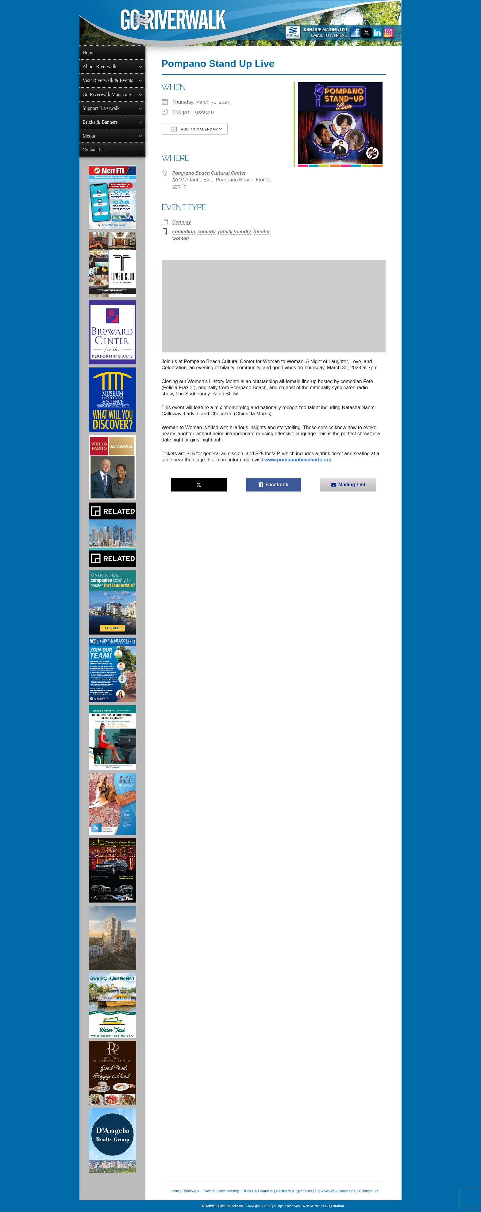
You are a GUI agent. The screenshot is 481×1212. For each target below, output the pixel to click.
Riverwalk (190, 1191)
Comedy (181, 222)
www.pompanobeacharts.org (298, 459)
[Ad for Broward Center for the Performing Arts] (112, 332)
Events (208, 1191)
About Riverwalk (100, 66)
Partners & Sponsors (294, 1191)
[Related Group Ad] (112, 535)
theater (261, 232)
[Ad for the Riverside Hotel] (112, 1073)
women (180, 238)
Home (88, 52)
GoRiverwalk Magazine (335, 1191)
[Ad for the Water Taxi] (112, 1005)
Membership (228, 1191)
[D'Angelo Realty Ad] (112, 1140)
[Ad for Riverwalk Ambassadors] (112, 670)
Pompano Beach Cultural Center (209, 173)
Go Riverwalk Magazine (107, 94)
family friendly (234, 232)
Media (89, 135)
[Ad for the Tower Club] (112, 264)
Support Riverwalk (101, 108)
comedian (183, 232)
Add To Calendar (194, 129)
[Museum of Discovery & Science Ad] (112, 399)
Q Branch (336, 1206)
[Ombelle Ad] (112, 938)
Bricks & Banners (100, 122)
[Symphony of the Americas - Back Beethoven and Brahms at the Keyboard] (112, 737)
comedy (207, 232)
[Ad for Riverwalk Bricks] (112, 804)
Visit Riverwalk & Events (108, 80)
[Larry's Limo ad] (112, 870)
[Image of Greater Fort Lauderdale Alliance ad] (112, 602)
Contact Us (94, 149)
